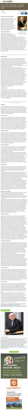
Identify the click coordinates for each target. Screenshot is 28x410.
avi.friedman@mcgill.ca (16, 305)
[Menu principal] (1, 1)
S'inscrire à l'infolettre (14, 351)
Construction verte (24, 11)
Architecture (20, 11)
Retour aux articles (5, 310)
